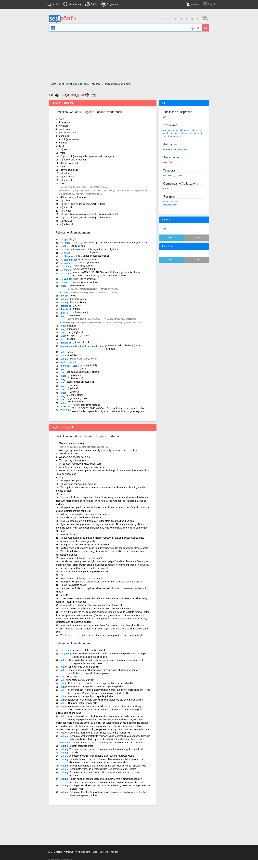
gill (63, 312)
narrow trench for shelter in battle (89, 650)
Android (58, 852)
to (63, 362)
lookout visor (69, 365)
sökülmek (68, 224)
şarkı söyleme (77, 285)
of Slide (64, 595)
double (65, 306)
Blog (95, 852)
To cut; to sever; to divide (73, 585)
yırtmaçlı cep (93, 262)
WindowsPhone (82, 852)
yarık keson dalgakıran (106, 249)
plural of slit (72, 676)
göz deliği (93, 365)
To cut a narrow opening (71, 443)
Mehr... (171, 237)
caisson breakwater (72, 249)
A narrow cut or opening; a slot (74, 457)
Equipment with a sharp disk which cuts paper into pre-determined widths (105, 699)
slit (176, 175)
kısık (62, 166)
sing (62, 285)
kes (62, 183)
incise (176, 136)
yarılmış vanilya (87, 279)
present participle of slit (81, 746)
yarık (61, 119)
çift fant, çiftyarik (81, 342)
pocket (65, 263)
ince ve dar (64, 122)
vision (65, 406)
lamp (64, 242)
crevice (166, 133)
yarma (83, 299)
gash (181, 133)
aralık (75, 132)
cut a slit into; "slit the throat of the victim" (81, 517)
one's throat (68, 259)
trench (65, 266)
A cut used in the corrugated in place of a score (84, 571)
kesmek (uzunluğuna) (75, 159)
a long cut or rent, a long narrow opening (83, 467)
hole (187, 133)
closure (166, 149)
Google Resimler (171, 201)
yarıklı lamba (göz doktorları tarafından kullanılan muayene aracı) (114, 242)
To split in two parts (69, 453)
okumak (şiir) (76, 378)
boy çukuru (86, 265)
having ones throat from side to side (81, 346)
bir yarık (71, 339)
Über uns (104, 852)
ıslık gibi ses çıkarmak (78, 335)
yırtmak (67, 210)
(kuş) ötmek (73, 329)
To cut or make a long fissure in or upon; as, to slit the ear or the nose (95, 608)
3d (61, 574)
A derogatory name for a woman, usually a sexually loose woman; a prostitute (98, 450)
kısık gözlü (92, 252)
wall (64, 282)
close (173, 149)
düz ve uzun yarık (69, 163)
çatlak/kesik (66, 221)
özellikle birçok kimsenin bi (80, 381)
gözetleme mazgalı (90, 405)
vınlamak (74, 385)
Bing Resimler (170, 204)
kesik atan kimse (76, 401)
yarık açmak (65, 129)
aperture (167, 130)
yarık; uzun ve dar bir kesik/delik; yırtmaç (84, 204)
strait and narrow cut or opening (80, 484)
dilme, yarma (90, 358)
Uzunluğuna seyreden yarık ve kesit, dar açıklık (90, 156)
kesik (61, 146)
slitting (64, 299)
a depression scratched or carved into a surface (84, 514)
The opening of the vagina (72, 460)
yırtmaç (67, 173)
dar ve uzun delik (69, 170)
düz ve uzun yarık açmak (73, 197)
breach (175, 130)
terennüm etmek (75, 395)
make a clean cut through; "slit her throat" (81, 558)
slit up (166, 188)
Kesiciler (72, 355)
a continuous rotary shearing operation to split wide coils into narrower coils (107, 765)
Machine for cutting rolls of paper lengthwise (90, 696)
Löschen (197, 237)
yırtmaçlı (63, 126)
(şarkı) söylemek (75, 332)
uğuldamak (75, 375)
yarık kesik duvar (89, 282)
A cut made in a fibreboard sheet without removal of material (91, 605)
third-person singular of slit (79, 680)
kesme (83, 302)
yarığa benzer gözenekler (96, 255)
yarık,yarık (69, 176)
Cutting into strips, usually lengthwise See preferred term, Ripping (102, 769)
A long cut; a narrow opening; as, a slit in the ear (85, 544)
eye (64, 239)
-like (64, 246)
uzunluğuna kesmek (69, 139)
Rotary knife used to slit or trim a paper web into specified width (100, 683)
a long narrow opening (71, 480)
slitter (63, 355)
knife (182, 136)
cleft (192, 130)
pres (62, 531)
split (165, 136)
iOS (50, 852)
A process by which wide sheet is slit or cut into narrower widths (101, 755)
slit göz (72, 239)
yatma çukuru (88, 269)
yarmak (63, 142)
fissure (174, 133)
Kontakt (114, 852)
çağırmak (74, 391)
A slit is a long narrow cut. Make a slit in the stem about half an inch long (97, 521)
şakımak (74, 388)
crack (197, 130)
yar (65, 149)
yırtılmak (68, 207)
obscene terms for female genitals (77, 541)
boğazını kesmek (87, 259)
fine (64, 295)
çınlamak (71, 325)
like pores (67, 256)
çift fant (76, 309)
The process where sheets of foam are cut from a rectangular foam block (106, 749)
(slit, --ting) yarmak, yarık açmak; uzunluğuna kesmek (91, 214)
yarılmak (68, 180)
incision (193, 133)
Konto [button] (192, 4)
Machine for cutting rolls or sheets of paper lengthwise (95, 686)
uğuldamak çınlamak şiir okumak (83, 372)
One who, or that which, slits (82, 703)
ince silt (73, 295)
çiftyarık (77, 305)
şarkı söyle (74, 315)
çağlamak (85, 368)
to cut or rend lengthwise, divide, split (82, 463)
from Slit (73, 752)
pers (62, 494)
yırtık (62, 153)
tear (170, 136)
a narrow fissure (68, 534)
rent (200, 133)
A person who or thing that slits (84, 666)
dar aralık (64, 136)
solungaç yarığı (81, 312)
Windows (68, 852)
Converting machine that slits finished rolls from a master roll (99, 732)
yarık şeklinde (78, 246)
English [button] (210, 4)
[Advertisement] (129, 58)
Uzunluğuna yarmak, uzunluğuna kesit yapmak (90, 217)
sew (186, 149)
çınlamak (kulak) (78, 398)
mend (180, 149)
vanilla (65, 279)
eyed (64, 253)
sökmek (68, 200)
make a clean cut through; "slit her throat (81, 578)
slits (62, 352)
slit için (72, 362)
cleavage (184, 130)
